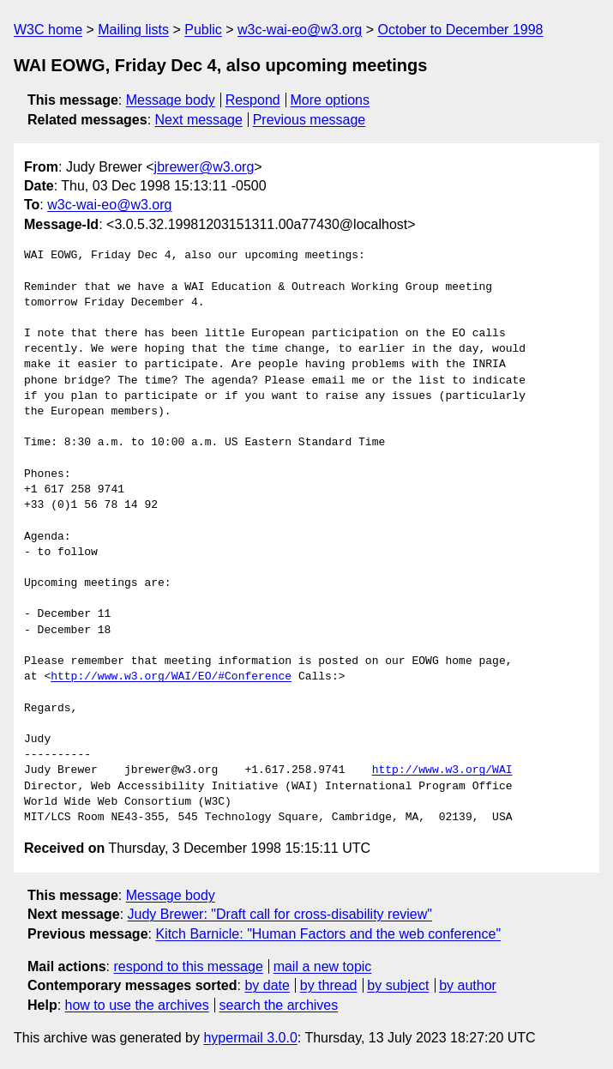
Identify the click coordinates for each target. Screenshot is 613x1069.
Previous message (309, 119)
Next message (199, 119)
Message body (170, 100)
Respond (252, 100)
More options (330, 100)
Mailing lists (133, 29)
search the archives (279, 1005)
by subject (398, 985)
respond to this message (187, 966)
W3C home (48, 29)
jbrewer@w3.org (204, 167)
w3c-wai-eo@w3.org (299, 29)
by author (467, 985)
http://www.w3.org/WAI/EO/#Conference (171, 677)
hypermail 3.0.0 (250, 1037)
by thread (329, 985)
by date (266, 985)
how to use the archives (137, 1005)
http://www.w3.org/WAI (442, 770)
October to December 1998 (460, 29)
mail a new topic (322, 966)
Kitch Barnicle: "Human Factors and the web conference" (328, 934)
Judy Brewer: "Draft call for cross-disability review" (280, 914)
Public (203, 29)
